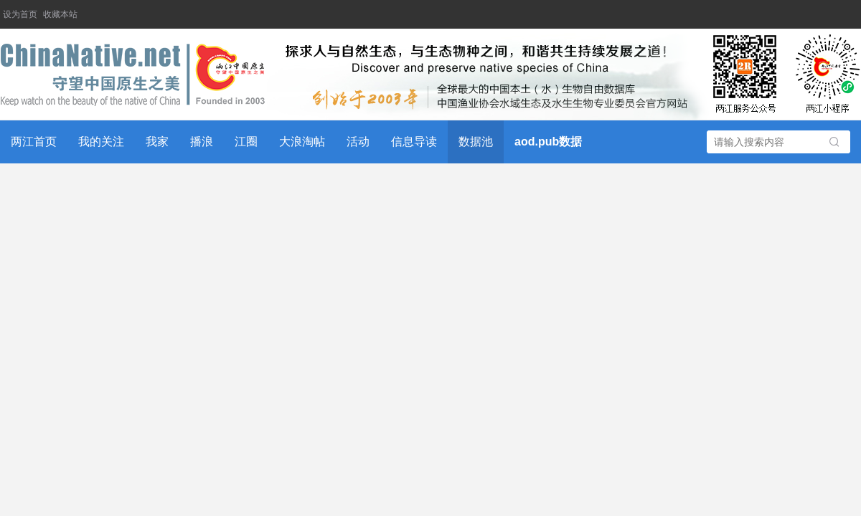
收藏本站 (60, 14)
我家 (157, 141)
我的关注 (101, 141)
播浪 (201, 141)
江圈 (246, 141)
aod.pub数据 (548, 141)
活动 (358, 141)
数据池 (475, 141)
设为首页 (20, 14)
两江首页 (34, 141)
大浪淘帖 (302, 141)
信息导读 (414, 141)
